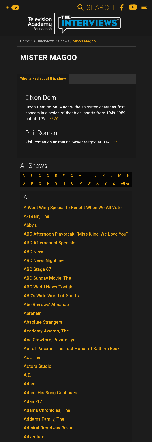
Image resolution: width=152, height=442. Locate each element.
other (125, 183)
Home (25, 41)
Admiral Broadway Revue (48, 428)
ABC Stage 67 (37, 269)
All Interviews (44, 41)
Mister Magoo (84, 41)
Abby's (30, 225)
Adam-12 (33, 401)
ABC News (34, 251)
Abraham (33, 313)
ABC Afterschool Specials (49, 242)
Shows (63, 41)
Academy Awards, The (46, 331)
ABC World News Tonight (49, 287)
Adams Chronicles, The (47, 410)
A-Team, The (36, 216)
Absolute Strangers (43, 322)
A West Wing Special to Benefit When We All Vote (73, 207)
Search (100, 7)
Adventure (34, 436)
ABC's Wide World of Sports (51, 295)
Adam (30, 383)
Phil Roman (41, 133)
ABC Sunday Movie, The (47, 278)
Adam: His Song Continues (50, 392)
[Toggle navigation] (144, 7)
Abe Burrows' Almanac (46, 304)
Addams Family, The (44, 419)
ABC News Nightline (44, 260)
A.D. (27, 375)
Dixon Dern (40, 97)
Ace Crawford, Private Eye (49, 339)
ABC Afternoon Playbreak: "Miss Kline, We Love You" (76, 234)
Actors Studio (37, 366)
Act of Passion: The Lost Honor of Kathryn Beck (72, 348)
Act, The (32, 357)
